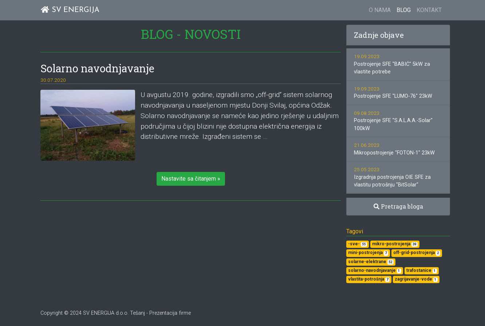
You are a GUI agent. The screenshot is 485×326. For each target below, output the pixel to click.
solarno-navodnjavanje (374, 270)
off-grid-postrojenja (416, 252)
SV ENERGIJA (69, 10)
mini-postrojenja (368, 252)
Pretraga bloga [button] (398, 206)
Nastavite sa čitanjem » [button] (190, 178)
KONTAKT (429, 10)
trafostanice (421, 270)
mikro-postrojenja (395, 244)
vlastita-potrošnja (369, 279)
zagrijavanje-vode (416, 279)
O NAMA (380, 10)
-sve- (357, 244)
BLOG (404, 10)
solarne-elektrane (371, 262)
